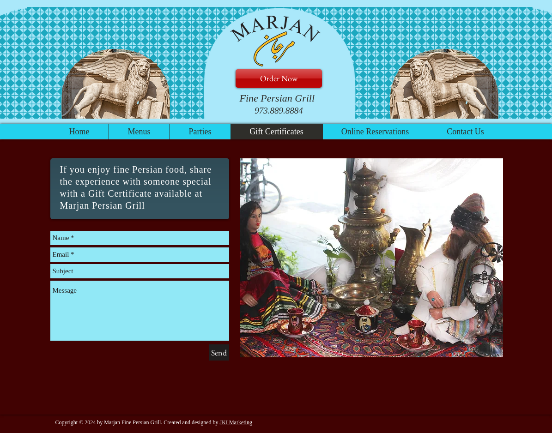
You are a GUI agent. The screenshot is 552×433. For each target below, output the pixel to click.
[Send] (219, 352)
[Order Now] (279, 78)
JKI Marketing (236, 422)
